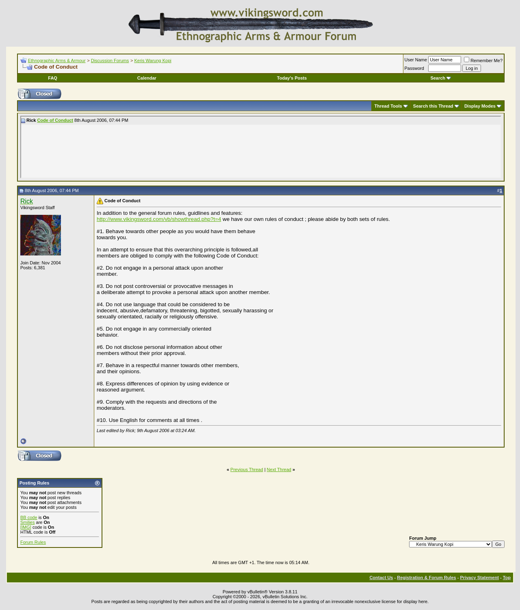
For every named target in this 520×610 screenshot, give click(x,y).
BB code (28, 517)
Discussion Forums (110, 60)
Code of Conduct (55, 120)
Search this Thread (433, 106)
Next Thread (279, 469)
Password (414, 68)
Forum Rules (33, 542)
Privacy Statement (479, 577)
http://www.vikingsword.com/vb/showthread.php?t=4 (159, 219)
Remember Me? (483, 60)
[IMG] (25, 527)
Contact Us (381, 577)
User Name (416, 59)
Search (440, 78)
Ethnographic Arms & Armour (57, 60)
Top (507, 577)
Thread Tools (388, 106)
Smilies (27, 522)
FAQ (52, 78)
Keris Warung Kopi (152, 60)
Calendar (146, 78)
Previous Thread (246, 469)
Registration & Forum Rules (426, 577)
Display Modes (480, 106)
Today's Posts (292, 78)
